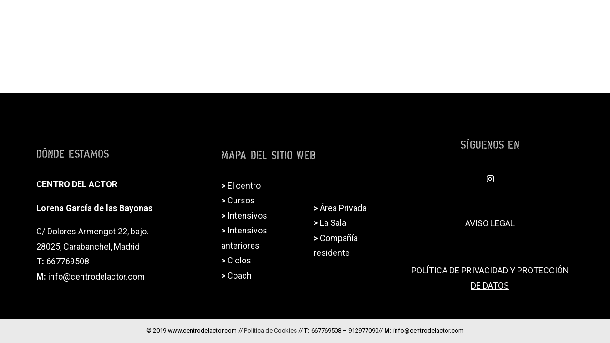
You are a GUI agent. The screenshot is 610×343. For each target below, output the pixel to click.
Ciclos (391, 22)
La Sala (333, 223)
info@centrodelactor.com (96, 277)
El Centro (279, 22)
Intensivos (438, 22)
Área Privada (343, 208)
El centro (244, 186)
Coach (486, 22)
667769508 (67, 261)
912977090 (363, 330)
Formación (339, 22)
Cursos (241, 200)
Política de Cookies (270, 330)
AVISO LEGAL (490, 223)
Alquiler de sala (543, 22)
